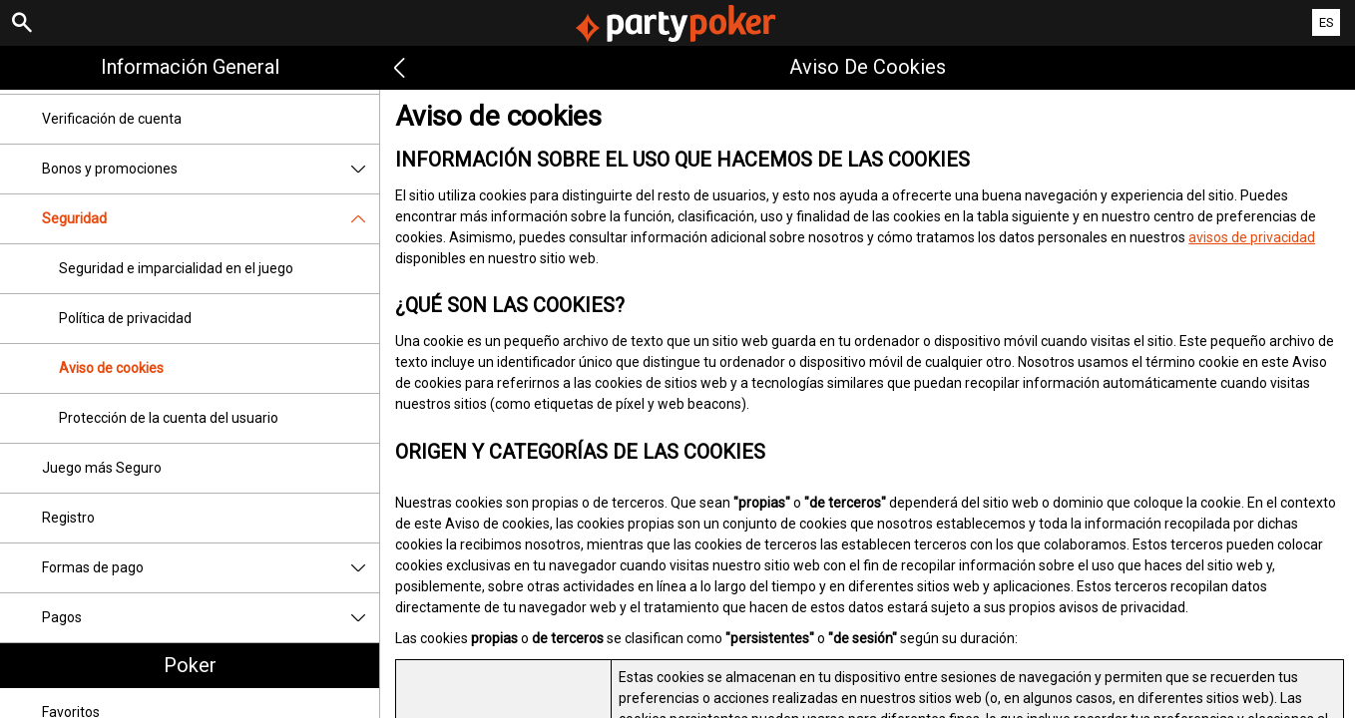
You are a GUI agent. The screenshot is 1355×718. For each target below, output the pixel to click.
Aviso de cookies (111, 368)
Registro (68, 518)
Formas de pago (210, 567)
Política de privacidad (125, 318)
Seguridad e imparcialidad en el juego (176, 268)
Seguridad (210, 218)
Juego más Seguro (102, 468)
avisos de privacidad (1251, 237)
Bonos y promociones (210, 169)
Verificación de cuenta (112, 119)
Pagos (210, 617)
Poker (190, 665)
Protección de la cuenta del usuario (168, 418)
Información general (190, 67)
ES (1326, 22)
